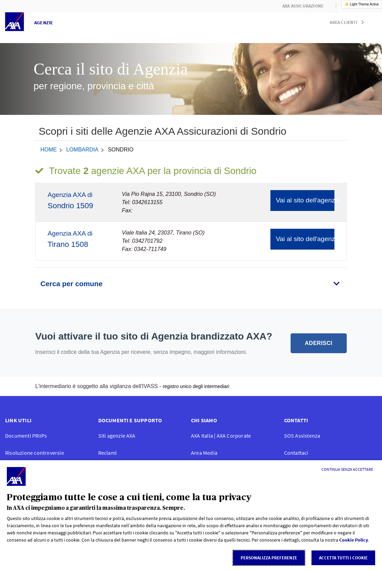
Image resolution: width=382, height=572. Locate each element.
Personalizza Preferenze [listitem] (269, 558)
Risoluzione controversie (34, 452)
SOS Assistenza (302, 435)
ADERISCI (318, 343)
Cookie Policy (353, 540)
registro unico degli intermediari (196, 386)
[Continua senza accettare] (347, 469)
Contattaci (296, 452)
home (48, 149)
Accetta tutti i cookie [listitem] (343, 558)
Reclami (107, 452)
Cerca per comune (71, 284)
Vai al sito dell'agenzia (305, 200)
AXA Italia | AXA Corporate (221, 435)
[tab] (191, 284)
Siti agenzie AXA (117, 435)
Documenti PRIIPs (26, 435)
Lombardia (82, 149)
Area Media (204, 452)
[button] (348, 21)
